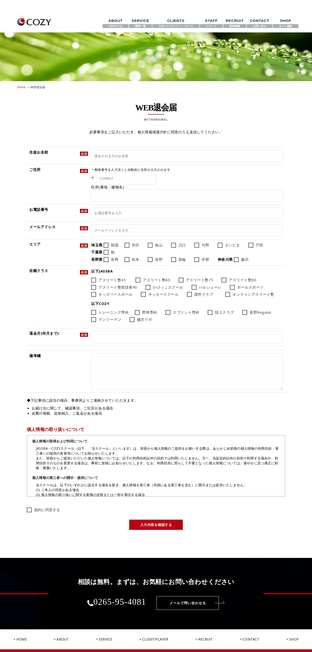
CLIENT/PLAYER (155, 631)
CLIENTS (175, 23)
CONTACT (259, 23)
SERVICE (140, 23)
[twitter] (284, 4)
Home (21, 87)
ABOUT (115, 23)
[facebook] (276, 4)
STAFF (211, 23)
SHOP (285, 23)
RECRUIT (234, 23)
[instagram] (293, 4)
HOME (21, 631)
